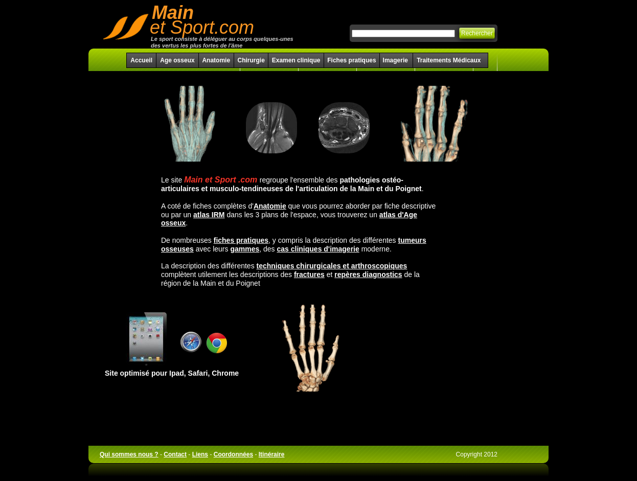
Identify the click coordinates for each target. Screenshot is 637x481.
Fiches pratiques (351, 60)
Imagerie (396, 60)
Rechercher (477, 33)
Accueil (141, 60)
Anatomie (216, 60)
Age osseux (177, 60)
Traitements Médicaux (449, 60)
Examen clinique (296, 60)
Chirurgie (250, 60)
